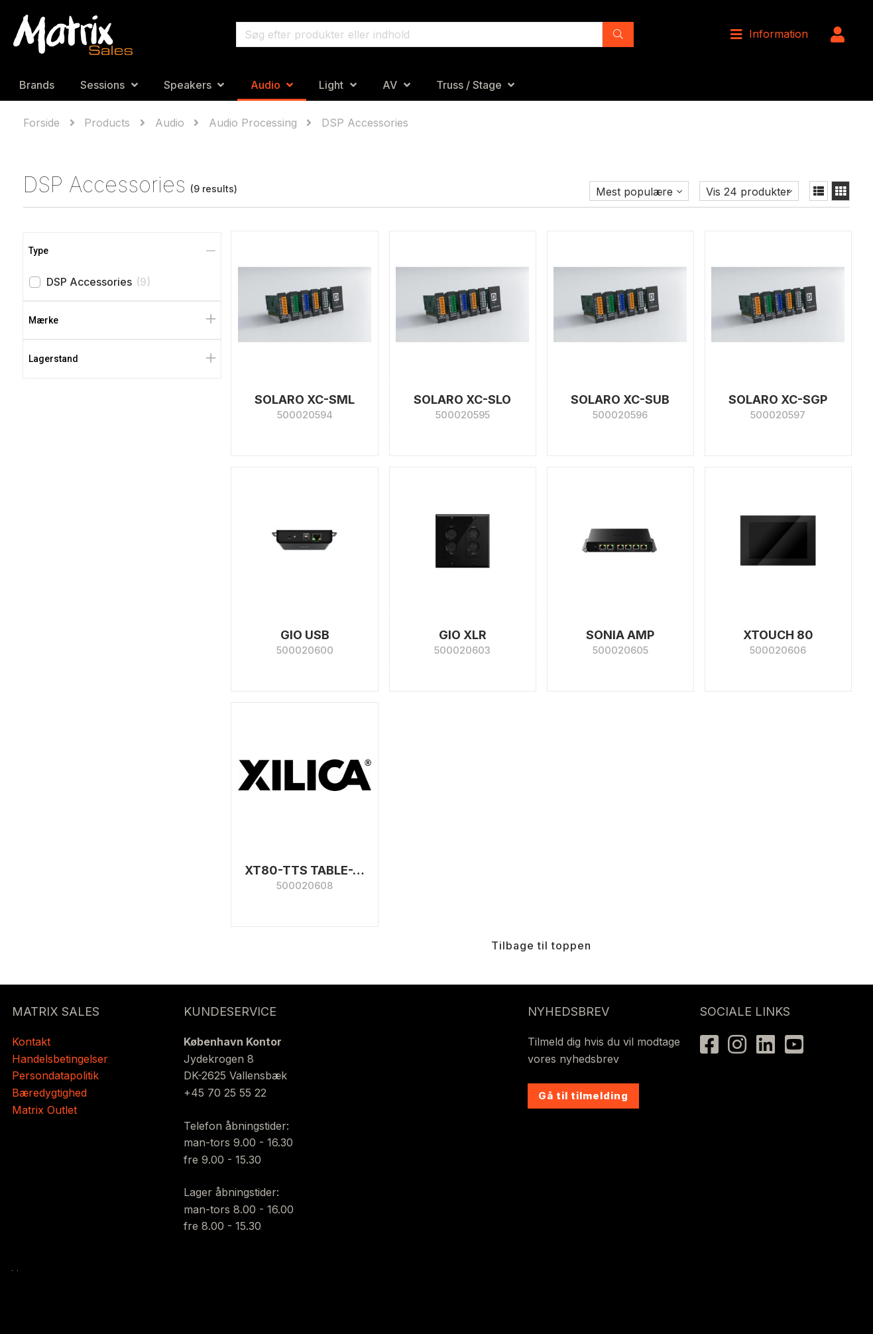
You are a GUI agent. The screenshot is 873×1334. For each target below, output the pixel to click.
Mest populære (634, 191)
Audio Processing (253, 122)
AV (389, 84)
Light (331, 84)
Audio (265, 84)
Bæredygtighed (49, 1092)
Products (107, 122)
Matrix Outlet (44, 1110)
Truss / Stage (469, 84)
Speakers (187, 84)
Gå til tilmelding (583, 1095)
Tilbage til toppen (541, 945)
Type (38, 250)
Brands (36, 84)
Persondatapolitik (57, 1075)
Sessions (102, 84)
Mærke (43, 320)
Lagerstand (53, 358)
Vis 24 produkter (748, 191)
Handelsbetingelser (60, 1058)
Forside (43, 122)
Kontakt (31, 1041)
